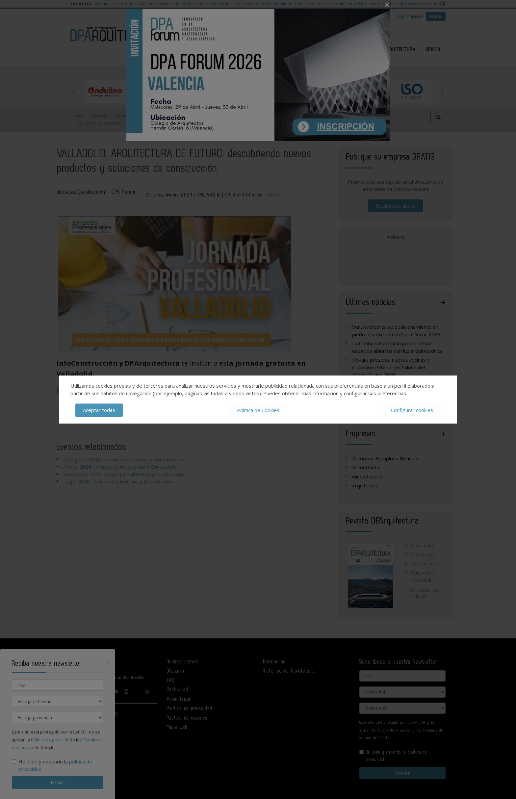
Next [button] (442, 91)
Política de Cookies (258, 410)
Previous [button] (73, 91)
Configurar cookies (412, 410)
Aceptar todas (99, 410)
